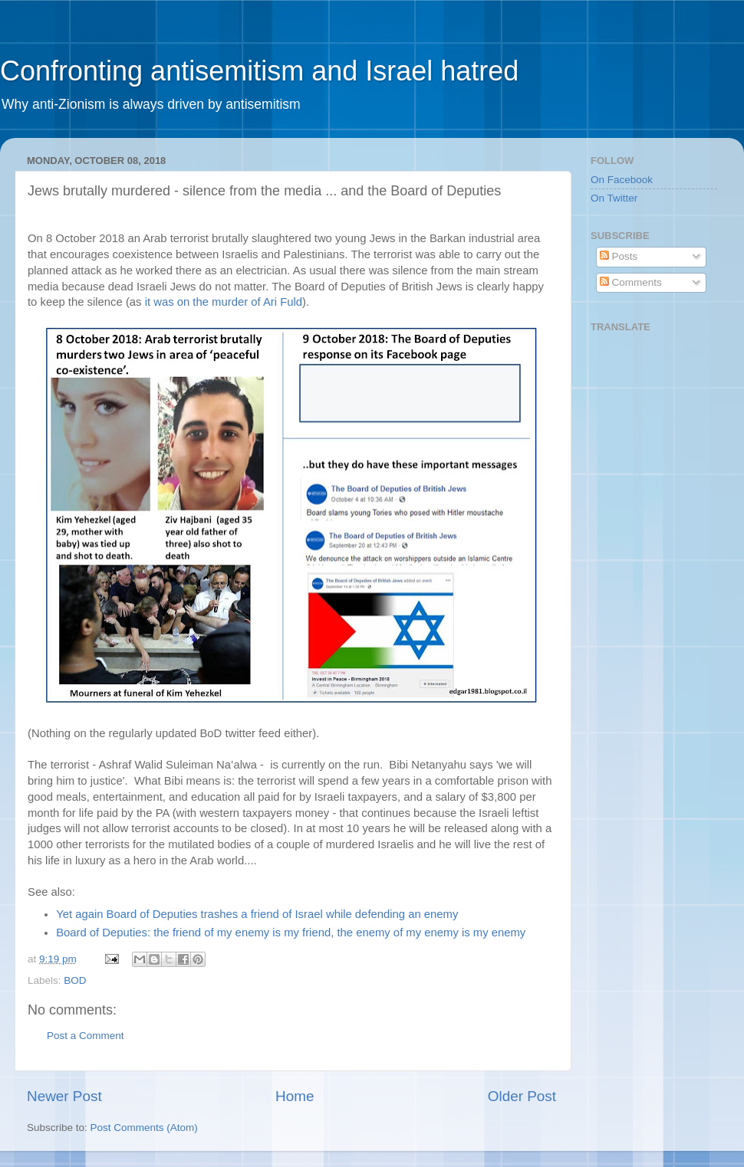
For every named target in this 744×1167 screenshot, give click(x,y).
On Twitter (614, 198)
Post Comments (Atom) (144, 1127)
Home (294, 1096)
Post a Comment (85, 1035)
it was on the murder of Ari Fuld (223, 302)
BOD (75, 980)
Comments (631, 282)
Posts (619, 256)
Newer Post (64, 1096)
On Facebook (622, 179)
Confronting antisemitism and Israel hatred (259, 71)
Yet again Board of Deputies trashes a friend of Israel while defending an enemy (257, 914)
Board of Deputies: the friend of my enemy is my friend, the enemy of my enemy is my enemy (290, 932)
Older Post (522, 1096)
